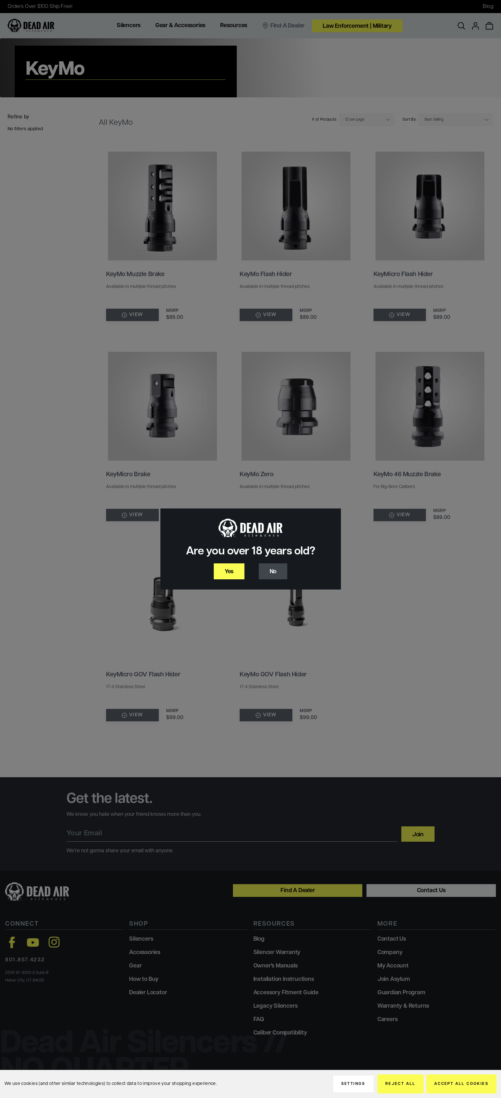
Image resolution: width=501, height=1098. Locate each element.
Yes (229, 572)
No (273, 572)
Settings (353, 1084)
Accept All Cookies (461, 1084)
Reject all (400, 1084)
